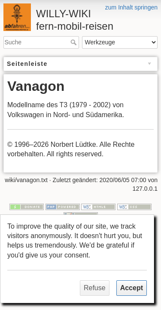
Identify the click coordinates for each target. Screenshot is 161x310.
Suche (74, 42)
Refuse (95, 287)
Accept (131, 287)
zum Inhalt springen (131, 7)
